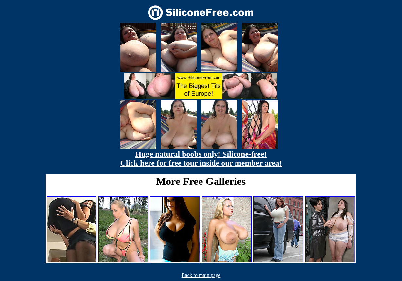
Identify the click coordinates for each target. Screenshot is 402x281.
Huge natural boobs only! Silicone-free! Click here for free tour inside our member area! (201, 158)
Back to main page (201, 275)
